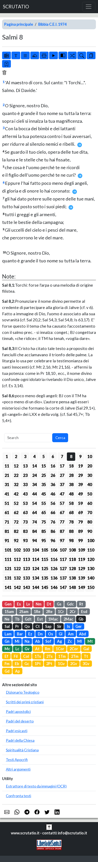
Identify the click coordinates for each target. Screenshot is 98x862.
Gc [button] (26, 663)
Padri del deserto (20, 721)
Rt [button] (81, 604)
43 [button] (25, 493)
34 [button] (34, 484)
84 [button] (34, 531)
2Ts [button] (49, 656)
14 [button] (34, 465)
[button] (49, 826)
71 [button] (7, 521)
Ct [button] (38, 626)
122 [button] (17, 568)
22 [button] (16, 475)
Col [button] (26, 656)
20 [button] (89, 465)
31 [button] (7, 484)
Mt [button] (90, 641)
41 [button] (7, 493)
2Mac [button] (68, 619)
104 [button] (35, 549)
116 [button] (54, 559)
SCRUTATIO (16, 6)
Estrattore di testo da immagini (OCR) (36, 786)
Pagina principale (18, 24)
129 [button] (81, 568)
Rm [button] (47, 648)
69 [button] (80, 512)
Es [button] (19, 604)
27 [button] (62, 475)
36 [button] (53, 484)
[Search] (28, 437)
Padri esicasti (16, 730)
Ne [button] (7, 619)
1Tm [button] (62, 656)
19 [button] (80, 465)
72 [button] (16, 521)
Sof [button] (48, 641)
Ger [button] (78, 626)
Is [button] (68, 626)
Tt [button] (86, 656)
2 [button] (16, 456)
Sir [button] (59, 626)
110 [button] (90, 549)
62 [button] (16, 512)
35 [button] (43, 484)
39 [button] (80, 484)
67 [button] (62, 512)
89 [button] (80, 531)
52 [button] (16, 503)
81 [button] (7, 531)
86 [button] (53, 531)
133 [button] (26, 577)
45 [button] (43, 493)
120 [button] (90, 559)
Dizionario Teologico (22, 692)
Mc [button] (7, 648)
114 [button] (35, 559)
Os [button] (50, 634)
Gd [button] (7, 671)
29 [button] (80, 475)
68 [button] (71, 512)
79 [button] (80, 521)
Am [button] (71, 634)
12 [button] (16, 465)
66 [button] (53, 512)
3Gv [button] (86, 663)
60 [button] (89, 503)
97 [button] (62, 540)
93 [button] (25, 540)
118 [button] (72, 559)
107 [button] (63, 549)
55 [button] (43, 503)
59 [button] (80, 503)
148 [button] (72, 587)
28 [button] (71, 475)
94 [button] (34, 540)
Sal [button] (7, 626)
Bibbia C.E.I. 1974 (52, 24)
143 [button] (26, 587)
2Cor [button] (74, 648)
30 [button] (89, 475)
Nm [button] (38, 604)
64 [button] (34, 512)
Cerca (60, 437)
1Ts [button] (38, 656)
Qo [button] (27, 626)
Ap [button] (17, 671)
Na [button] (27, 641)
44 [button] (34, 493)
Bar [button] (20, 634)
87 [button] (62, 531)
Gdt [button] (28, 619)
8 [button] (71, 456)
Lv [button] (28, 604)
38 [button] (71, 484)
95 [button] (43, 540)
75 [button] (43, 521)
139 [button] (81, 577)
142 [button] (17, 587)
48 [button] (71, 493)
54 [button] (34, 503)
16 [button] (53, 465)
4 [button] (34, 456)
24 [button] (34, 475)
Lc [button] (17, 648)
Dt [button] (49, 604)
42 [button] (16, 493)
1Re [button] (37, 611)
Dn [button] (40, 634)
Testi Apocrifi (17, 759)
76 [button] (53, 521)
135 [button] (44, 577)
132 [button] (17, 577)
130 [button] (90, 568)
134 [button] (35, 577)
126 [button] (54, 568)
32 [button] (16, 484)
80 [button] (89, 521)
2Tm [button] (74, 656)
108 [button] (72, 549)
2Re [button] (49, 611)
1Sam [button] (9, 611)
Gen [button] (8, 604)
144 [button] (35, 587)
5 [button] (43, 456)
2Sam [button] (23, 611)
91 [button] (7, 540)
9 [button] (80, 456)
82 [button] (16, 531)
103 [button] (26, 549)
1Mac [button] (53, 619)
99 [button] (80, 540)
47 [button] (62, 493)
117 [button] (63, 559)
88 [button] (71, 531)
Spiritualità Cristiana (22, 750)
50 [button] (89, 493)
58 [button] (71, 503)
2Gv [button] (73, 663)
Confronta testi (18, 795)
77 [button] (62, 521)
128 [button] (72, 568)
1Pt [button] (38, 663)
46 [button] (53, 493)
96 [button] (53, 540)
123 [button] (26, 568)
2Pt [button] (49, 663)
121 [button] (8, 568)
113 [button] (26, 559)
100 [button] (90, 540)
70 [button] (89, 512)
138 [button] (72, 577)
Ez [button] (30, 634)
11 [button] (7, 465)
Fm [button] (7, 663)
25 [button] (43, 475)
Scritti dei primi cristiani (25, 702)
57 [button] (62, 503)
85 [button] (43, 531)
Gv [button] (27, 648)
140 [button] (90, 577)
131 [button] (8, 577)
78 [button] (71, 521)
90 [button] (89, 531)
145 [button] (44, 587)
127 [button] (63, 568)
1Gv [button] (61, 663)
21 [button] (7, 475)
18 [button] (71, 465)
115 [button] (44, 559)
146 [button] (54, 587)
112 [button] (17, 559)
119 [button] (81, 559)
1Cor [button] (60, 648)
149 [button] (81, 587)
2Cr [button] (73, 611)
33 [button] (25, 484)
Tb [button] (17, 619)
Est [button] (40, 619)
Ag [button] (59, 641)
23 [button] (25, 475)
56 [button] (53, 503)
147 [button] (63, 587)
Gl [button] (60, 634)
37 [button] (62, 484)
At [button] (37, 648)
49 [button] (80, 493)
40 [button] (89, 484)
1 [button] (7, 456)
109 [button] (81, 549)
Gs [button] (59, 604)
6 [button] (53, 456)
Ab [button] (37, 641)
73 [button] (25, 521)
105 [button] (44, 549)
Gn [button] (7, 641)
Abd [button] (82, 634)
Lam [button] (8, 634)
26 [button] (53, 475)
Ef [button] (6, 656)
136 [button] (54, 577)
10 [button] (89, 456)
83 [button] (25, 531)
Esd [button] (84, 611)
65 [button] (43, 512)
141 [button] (8, 587)
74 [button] (34, 521)
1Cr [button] (61, 611)
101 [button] (8, 549)
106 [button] (54, 549)
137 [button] (63, 577)
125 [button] (44, 568)
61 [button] (7, 512)
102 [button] (17, 549)
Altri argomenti (18, 769)
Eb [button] (17, 663)
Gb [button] (81, 619)
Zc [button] (69, 641)
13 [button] (25, 465)
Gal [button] (86, 648)
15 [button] (43, 465)
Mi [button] (17, 641)
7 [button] (62, 456)
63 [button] (25, 512)
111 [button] (8, 559)
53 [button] (25, 503)
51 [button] (7, 503)
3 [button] (25, 456)
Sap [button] (48, 626)
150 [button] (90, 587)
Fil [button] (16, 656)
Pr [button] (17, 626)
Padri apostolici (18, 711)
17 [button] (62, 465)
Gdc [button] (70, 604)
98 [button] (71, 540)
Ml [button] (79, 641)
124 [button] (35, 568)
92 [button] (16, 540)
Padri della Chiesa (20, 740)
